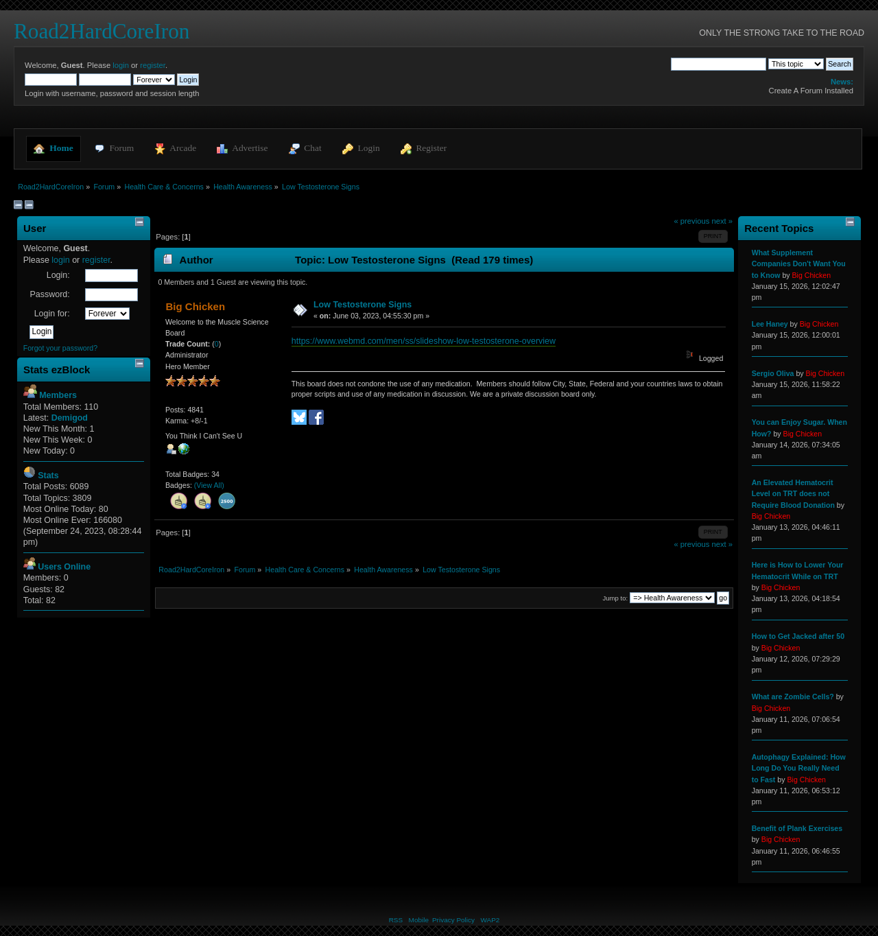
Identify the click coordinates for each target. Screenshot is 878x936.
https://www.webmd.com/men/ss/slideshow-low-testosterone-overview (424, 341)
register (152, 65)
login (120, 65)
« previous (692, 221)
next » (722, 221)
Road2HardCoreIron (101, 31)
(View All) (209, 485)
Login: (58, 275)
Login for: (52, 313)
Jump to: (615, 598)
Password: (49, 294)
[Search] (718, 64)
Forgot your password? (60, 348)
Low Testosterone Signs (362, 304)
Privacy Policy (453, 920)
